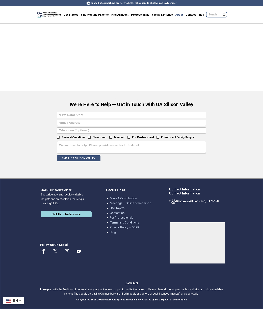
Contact (191, 14)
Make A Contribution (123, 198)
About (179, 14)
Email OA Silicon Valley (78, 158)
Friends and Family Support (178, 137)
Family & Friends (162, 14)
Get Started (71, 14)
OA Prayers (117, 208)
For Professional (143, 137)
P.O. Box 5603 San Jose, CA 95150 (197, 201)
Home (57, 14)
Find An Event (119, 14)
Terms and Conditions (124, 222)
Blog (201, 14)
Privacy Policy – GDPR (124, 227)
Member (119, 137)
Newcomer (100, 137)
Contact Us (117, 213)
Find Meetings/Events (95, 14)
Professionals (140, 14)
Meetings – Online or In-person (130, 203)
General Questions (73, 137)
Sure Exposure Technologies (171, 299)
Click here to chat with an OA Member (156, 3)
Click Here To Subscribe (66, 214)
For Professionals (121, 217)
